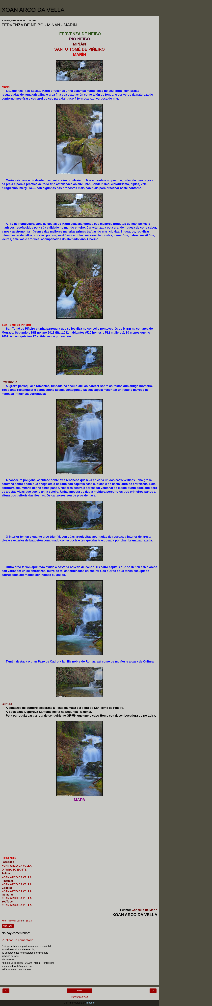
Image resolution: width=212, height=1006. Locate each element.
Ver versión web (79, 997)
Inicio (79, 990)
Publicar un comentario (17, 940)
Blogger (90, 1002)
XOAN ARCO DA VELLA (33, 10)
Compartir (7, 926)
